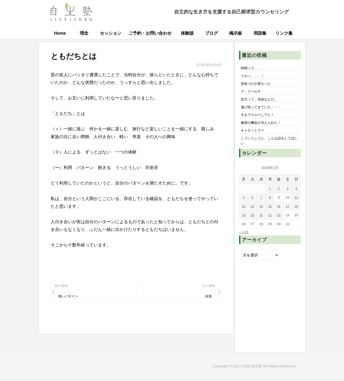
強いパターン (70, 297)
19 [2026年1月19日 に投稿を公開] (244, 226)
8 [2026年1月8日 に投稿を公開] (270, 209)
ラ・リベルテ (252, 95)
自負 (207, 297)
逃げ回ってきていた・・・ (264, 112)
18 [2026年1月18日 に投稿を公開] (296, 217)
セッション (110, 33)
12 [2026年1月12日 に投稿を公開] (244, 217)
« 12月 (245, 243)
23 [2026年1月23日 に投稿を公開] (279, 226)
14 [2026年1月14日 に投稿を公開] (261, 217)
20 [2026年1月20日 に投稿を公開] (252, 226)
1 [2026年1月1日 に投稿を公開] (270, 200)
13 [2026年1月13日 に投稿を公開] (252, 217)
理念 (84, 33)
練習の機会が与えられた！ (264, 130)
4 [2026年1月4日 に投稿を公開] (296, 200)
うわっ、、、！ (254, 77)
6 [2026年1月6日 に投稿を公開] (252, 209)
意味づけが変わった (258, 86)
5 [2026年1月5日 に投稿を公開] (244, 209)
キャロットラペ (254, 139)
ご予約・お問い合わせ (150, 33)
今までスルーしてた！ (260, 121)
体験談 (187, 33)
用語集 (259, 33)
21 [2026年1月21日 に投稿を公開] (261, 226)
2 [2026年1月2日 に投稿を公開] (279, 200)
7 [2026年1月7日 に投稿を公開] (261, 209)
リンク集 (284, 33)
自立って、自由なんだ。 (262, 104)
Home (60, 33)
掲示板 (235, 33)
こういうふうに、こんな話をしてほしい (269, 151)
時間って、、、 (254, 68)
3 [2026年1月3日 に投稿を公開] (287, 200)
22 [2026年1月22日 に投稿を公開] (270, 226)
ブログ (211, 33)
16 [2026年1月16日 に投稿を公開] (279, 217)
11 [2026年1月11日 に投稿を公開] (296, 209)
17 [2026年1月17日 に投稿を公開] (287, 217)
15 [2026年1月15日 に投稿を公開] (270, 217)
